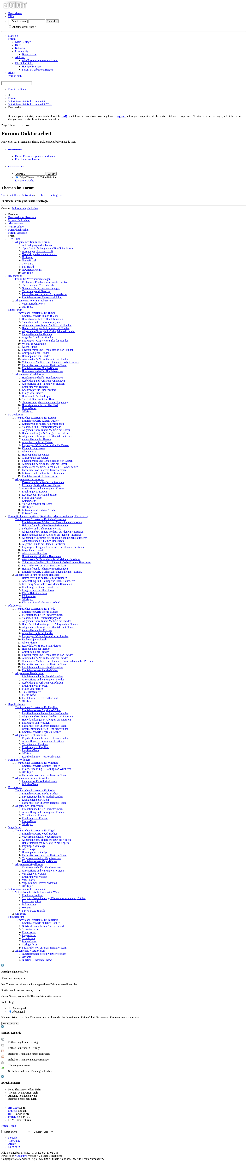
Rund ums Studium (32, 895)
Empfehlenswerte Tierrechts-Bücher (42, 297)
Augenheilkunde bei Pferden (37, 633)
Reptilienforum (16, 704)
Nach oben (32, 208)
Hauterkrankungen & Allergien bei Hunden (45, 328)
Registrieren (15, 13)
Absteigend (17, 1011)
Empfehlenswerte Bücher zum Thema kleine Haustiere (52, 522)
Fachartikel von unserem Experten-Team (44, 294)
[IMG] (11, 1113)
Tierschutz (27, 263)
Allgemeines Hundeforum (29, 374)
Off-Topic (27, 272)
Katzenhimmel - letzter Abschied (40, 510)
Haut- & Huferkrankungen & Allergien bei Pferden (50, 624)
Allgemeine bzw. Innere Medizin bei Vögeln (46, 839)
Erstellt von (15, 195)
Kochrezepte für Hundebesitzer (39, 389)
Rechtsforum (15, 275)
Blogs (11, 72)
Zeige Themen (25, 177)
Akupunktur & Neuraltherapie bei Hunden (45, 359)
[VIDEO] (13, 1116)
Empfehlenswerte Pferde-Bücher (40, 611)
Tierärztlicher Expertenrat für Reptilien (36, 707)
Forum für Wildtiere (19, 759)
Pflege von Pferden (32, 688)
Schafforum (28, 938)
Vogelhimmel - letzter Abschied (39, 882)
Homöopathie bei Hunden (36, 356)
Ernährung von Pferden (35, 685)
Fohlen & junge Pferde (34, 639)
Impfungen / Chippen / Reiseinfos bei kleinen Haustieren (53, 547)
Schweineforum (30, 929)
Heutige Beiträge (31, 66)
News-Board (29, 260)
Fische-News (29, 821)
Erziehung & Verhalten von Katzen (41, 485)
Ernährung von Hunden (35, 386)
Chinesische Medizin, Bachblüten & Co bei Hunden (50, 362)
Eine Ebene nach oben (27, 159)
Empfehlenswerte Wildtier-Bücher (41, 765)
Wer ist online (15, 226)
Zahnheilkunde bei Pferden (37, 630)
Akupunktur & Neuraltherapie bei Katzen (45, 463)
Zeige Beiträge (47, 177)
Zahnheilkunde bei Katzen (36, 439)
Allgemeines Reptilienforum (30, 735)
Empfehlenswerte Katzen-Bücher (40, 420)
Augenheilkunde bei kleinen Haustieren (44, 543)
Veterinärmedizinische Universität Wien (30, 104)
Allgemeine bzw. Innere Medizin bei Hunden (47, 325)
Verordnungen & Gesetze (36, 291)
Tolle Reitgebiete (31, 691)
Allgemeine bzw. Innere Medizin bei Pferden (46, 621)
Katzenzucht (29, 500)
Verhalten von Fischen (34, 815)
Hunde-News (29, 408)
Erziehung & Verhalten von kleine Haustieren (47, 584)
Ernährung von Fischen (35, 818)
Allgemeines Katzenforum (29, 479)
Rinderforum (29, 932)
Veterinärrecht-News (33, 303)
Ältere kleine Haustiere (34, 553)
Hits (38, 195)
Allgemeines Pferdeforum (29, 673)
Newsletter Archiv (32, 269)
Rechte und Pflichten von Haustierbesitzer (45, 282)
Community (21, 51)
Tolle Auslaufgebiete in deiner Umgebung (45, 402)
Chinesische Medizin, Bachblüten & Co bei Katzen (50, 466)
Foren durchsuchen (18, 229)
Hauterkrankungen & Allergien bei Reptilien (46, 719)
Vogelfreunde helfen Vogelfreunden (41, 836)
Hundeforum (15, 309)
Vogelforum (14, 827)
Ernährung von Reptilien (35, 747)
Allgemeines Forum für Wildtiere (33, 778)
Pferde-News (29, 694)
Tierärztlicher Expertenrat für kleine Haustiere (40, 519)
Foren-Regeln (8, 1125)
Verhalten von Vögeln (34, 873)
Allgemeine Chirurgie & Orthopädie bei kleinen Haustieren (54, 537)
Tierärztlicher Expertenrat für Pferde (35, 608)
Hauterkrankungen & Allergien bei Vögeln (45, 842)
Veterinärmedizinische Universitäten (28, 101)
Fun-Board (28, 266)
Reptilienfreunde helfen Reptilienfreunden (45, 713)
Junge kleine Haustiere (34, 550)
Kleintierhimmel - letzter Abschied (41, 602)
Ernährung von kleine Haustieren (40, 587)
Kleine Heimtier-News (34, 593)
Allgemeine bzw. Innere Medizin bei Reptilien (47, 716)
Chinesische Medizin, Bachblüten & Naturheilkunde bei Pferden (57, 661)
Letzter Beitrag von (51, 195)
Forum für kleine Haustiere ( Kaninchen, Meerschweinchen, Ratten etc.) (48, 516)
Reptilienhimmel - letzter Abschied (41, 756)
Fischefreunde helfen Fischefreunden (42, 796)
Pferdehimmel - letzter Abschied (39, 698)
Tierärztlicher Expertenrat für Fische (35, 790)
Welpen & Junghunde (34, 343)
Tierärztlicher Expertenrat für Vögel (35, 830)
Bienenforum (29, 941)
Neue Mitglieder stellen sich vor (39, 254)
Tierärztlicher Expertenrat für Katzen (35, 417)
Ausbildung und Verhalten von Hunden (43, 380)
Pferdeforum (15, 605)
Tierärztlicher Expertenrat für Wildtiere (36, 762)
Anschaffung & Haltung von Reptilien (43, 741)
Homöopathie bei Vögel (35, 852)
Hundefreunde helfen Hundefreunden (42, 319)
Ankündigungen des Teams (37, 245)
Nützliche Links (24, 63)
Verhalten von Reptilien (35, 744)
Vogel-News (29, 879)
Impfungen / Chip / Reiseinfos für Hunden (45, 340)
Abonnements (15, 223)
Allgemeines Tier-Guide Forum (32, 242)
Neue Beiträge (23, 41)
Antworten (27, 195)
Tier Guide (14, 1140)
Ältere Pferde (29, 642)
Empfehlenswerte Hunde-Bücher (40, 315)
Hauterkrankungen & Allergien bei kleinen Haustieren (51, 534)
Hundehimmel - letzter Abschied (40, 405)
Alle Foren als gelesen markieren (40, 60)
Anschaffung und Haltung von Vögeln (43, 870)
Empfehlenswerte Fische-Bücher (40, 793)
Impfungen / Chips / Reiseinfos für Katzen (45, 445)
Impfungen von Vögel (34, 845)
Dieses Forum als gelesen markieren (35, 156)
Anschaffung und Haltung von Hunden (43, 383)
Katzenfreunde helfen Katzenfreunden (43, 423)
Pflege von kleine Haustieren (38, 590)
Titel (4, 195)
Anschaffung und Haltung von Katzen (43, 488)
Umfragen (27, 257)
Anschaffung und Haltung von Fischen (43, 812)
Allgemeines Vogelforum (29, 864)
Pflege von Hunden (32, 392)
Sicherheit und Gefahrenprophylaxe (41, 322)
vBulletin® (21, 1155)
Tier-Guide (14, 238)
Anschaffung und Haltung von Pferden (43, 679)
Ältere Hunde (29, 346)
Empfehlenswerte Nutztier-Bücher (41, 922)
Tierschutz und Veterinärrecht (38, 285)
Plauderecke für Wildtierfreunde (39, 781)
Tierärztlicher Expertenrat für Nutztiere (36, 919)
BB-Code (13, 1107)
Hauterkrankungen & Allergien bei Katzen (45, 433)
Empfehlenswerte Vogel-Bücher (39, 833)
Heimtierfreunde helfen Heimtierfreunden (45, 525)
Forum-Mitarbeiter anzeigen (37, 69)
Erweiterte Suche (17, 89)
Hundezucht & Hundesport (36, 396)
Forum (12, 38)
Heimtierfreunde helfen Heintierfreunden (44, 577)
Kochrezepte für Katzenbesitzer (39, 494)
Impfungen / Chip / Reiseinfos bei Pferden (45, 636)
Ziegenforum (29, 935)
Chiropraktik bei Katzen (35, 457)
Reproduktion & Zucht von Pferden (41, 645)
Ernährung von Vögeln (34, 876)
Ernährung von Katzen (34, 491)
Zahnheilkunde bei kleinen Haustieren (43, 540)
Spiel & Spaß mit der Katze (37, 503)
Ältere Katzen (29, 451)
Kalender (20, 48)
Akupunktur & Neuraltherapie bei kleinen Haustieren (51, 559)
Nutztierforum (16, 916)
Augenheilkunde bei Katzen (37, 442)
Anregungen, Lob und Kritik (37, 251)
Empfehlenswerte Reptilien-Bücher (41, 710)
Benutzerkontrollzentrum (22, 217)
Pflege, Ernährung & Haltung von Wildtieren (46, 768)
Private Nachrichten (19, 220)
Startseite (13, 35)
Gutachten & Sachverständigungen (41, 288)
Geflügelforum (30, 944)
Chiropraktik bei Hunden (35, 352)
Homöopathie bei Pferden (36, 648)
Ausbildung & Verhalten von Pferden (42, 682)
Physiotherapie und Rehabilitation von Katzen (47, 460)
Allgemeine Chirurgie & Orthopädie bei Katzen (48, 436)
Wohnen (26, 907)
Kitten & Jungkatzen (33, 448)
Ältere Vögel (29, 849)
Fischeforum (15, 787)
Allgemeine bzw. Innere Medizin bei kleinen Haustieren (52, 531)
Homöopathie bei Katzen (35, 454)
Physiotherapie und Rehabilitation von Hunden (47, 349)
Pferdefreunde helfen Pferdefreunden (42, 614)
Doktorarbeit (29, 904)
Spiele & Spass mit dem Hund (38, 399)
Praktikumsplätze (31, 901)
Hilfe (11, 16)
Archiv (12, 1143)
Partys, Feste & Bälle (33, 910)
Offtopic (26, 956)
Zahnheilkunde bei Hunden (37, 334)
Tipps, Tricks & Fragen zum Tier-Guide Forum (48, 248)
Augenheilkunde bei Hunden (38, 337)
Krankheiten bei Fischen (35, 799)
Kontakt (12, 1137)
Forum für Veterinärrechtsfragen (33, 278)
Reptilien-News (30, 750)
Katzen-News (29, 513)
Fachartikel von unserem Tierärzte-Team (44, 365)
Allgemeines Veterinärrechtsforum (34, 300)
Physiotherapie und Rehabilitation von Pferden (47, 654)
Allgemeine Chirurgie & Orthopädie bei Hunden (48, 331)
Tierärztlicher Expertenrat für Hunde (35, 312)
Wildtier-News (30, 784)
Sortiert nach (8, 990)
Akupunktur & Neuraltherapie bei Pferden (45, 657)
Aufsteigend (17, 1008)
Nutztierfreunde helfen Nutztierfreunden (44, 926)
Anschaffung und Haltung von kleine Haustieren (48, 580)
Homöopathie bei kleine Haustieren (41, 556)
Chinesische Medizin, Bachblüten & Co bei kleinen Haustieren (56, 562)
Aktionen (20, 57)
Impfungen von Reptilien (36, 722)
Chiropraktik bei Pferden (35, 651)
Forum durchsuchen (16, 167)
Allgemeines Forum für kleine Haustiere (37, 574)
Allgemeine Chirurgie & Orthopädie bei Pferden (48, 627)
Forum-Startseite (17, 232)
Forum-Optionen (15, 149)
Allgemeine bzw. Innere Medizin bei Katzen (46, 429)
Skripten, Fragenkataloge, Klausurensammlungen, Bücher (54, 898)
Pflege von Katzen (32, 497)
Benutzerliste (29, 54)
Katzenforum (15, 414)
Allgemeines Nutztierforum (30, 950)
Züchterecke (29, 596)
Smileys (12, 1110)
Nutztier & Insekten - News (37, 959)
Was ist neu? (15, 75)
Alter (4, 978)
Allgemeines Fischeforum (29, 805)
